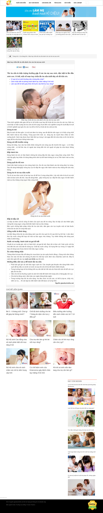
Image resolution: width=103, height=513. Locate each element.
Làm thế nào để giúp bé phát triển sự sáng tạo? (81, 408)
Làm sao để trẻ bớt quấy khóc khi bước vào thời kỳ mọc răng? (32, 84)
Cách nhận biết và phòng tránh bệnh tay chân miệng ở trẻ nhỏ (32, 81)
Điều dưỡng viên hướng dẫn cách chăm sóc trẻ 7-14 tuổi (64, 314)
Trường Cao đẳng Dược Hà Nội (3, 497)
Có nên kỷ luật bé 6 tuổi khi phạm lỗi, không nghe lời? (81, 476)
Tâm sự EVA (57, 2)
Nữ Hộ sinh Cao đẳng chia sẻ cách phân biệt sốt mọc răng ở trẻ (16, 342)
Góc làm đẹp (78, 2)
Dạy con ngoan (34, 2)
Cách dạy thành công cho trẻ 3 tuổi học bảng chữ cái (81, 452)
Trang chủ (15, 56)
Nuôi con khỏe (21, 2)
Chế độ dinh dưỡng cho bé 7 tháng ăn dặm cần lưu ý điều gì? (40, 314)
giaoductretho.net (19, 502)
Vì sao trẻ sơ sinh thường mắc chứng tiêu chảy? (27, 79)
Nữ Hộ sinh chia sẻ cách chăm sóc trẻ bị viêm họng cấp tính (16, 370)
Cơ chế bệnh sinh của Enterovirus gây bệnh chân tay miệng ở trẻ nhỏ (40, 370)
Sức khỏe (67, 2)
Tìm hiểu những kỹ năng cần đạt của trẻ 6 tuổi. (81, 430)
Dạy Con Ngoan (75, 381)
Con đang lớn (46, 2)
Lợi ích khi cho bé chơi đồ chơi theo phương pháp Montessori (82, 385)
